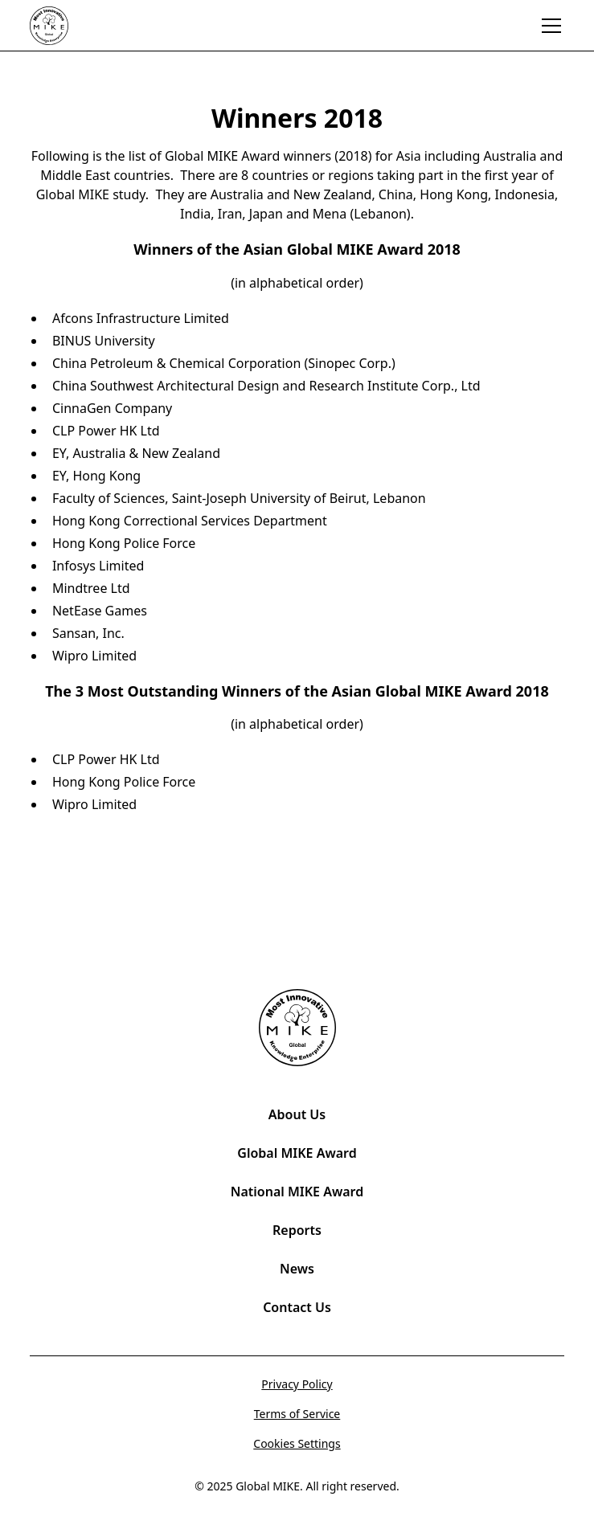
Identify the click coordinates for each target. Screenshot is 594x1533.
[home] (68, 25)
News (297, 1269)
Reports (297, 1230)
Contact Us (297, 1307)
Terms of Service (297, 1413)
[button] (548, 25)
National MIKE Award (297, 1191)
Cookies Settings (296, 1443)
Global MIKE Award (296, 1153)
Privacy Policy (296, 1384)
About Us (297, 1114)
